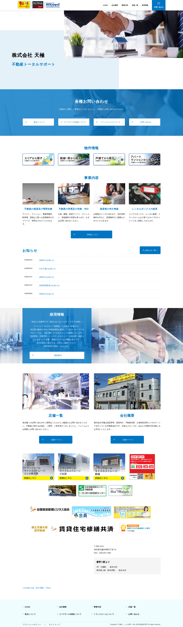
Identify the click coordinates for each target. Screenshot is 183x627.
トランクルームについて (110, 122)
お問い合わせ (145, 122)
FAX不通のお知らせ (47, 269)
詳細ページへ (56, 440)
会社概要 (114, 5)
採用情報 (145, 5)
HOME (105, 5)
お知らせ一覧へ (151, 250)
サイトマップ (54, 624)
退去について (39, 122)
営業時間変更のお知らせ (49, 285)
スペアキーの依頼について (75, 122)
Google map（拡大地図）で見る (37, 588)
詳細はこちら (92, 234)
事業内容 (125, 5)
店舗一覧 (135, 5)
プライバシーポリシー (31, 624)
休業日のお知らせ (46, 260)
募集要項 (58, 355)
